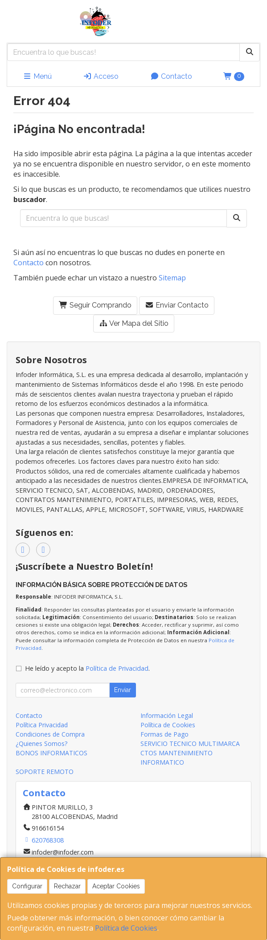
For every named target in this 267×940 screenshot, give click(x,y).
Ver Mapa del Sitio (133, 323)
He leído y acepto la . (87, 668)
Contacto (171, 76)
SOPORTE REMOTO (45, 771)
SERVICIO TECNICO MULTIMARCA (190, 743)
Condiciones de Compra (50, 734)
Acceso (101, 76)
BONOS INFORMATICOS (51, 753)
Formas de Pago (164, 734)
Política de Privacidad (117, 668)
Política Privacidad (42, 725)
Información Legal (166, 715)
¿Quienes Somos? (41, 743)
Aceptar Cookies (116, 886)
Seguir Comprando (95, 305)
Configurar (27, 886)
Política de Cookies (126, 928)
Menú (37, 76)
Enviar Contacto (177, 305)
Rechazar (67, 886)
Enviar (122, 689)
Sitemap (172, 278)
